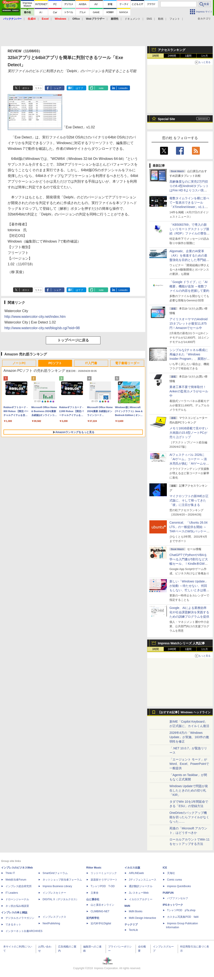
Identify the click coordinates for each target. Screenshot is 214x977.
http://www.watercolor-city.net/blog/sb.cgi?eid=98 (42, 328)
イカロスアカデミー (140, 899)
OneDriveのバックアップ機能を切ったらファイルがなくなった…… (189, 817)
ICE (165, 867)
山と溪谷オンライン (102, 904)
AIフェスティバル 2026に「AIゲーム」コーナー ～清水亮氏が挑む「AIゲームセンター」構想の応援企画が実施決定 (189, 463)
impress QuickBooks (179, 886)
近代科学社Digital (101, 923)
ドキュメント (132, 18)
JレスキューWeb (138, 892)
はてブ (79, 88)
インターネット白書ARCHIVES (23, 931)
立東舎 (94, 892)
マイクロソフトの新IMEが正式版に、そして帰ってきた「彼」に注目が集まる (189, 500)
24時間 (172, 55)
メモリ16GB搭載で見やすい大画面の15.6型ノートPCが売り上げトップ (188, 432)
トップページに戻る (73, 340)
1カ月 (204, 55)
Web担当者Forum (15, 879)
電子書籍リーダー (127, 363)
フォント (174, 18)
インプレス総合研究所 (18, 886)
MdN (127, 905)
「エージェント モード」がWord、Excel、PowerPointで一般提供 (189, 764)
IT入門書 (91, 363)
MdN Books (135, 911)
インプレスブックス (54, 916)
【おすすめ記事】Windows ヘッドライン (184, 712)
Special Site (166, 119)
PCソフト (55, 363)
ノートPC (19, 363)
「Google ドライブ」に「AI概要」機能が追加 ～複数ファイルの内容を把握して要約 (189, 286)
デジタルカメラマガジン (19, 917)
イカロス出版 (132, 867)
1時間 (155, 55)
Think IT (10, 873)
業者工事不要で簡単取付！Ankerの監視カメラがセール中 (188, 391)
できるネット (13, 924)
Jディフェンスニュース (142, 879)
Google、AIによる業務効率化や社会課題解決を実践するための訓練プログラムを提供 (189, 612)
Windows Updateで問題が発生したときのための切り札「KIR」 (188, 790)
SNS (149, 18)
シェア (57, 88)
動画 (160, 18)
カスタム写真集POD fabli (182, 916)
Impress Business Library (57, 886)
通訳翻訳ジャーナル (140, 886)
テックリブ (131, 924)
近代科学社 (92, 917)
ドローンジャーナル (17, 899)
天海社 (171, 873)
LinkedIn (123, 88)
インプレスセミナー (54, 892)
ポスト (25, 88)
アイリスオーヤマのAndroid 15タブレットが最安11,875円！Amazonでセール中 (188, 323)
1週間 (188, 55)
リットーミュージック (104, 873)
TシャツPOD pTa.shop (181, 910)
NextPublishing (51, 923)
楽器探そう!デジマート (104, 879)
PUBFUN (168, 892)
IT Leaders (11, 892)
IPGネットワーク (173, 904)
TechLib (133, 930)
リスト (38, 88)
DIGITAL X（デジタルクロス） (61, 899)
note (101, 88)
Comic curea (174, 879)
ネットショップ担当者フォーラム (62, 879)
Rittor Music (93, 867)
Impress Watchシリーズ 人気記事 (181, 643)
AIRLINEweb (136, 873)
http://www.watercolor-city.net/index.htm (35, 316)
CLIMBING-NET (100, 911)
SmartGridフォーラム (55, 873)
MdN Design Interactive (142, 917)
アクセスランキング (171, 50)
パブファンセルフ (177, 898)
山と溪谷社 (92, 899)
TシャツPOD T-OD (103, 886)
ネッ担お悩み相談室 (17, 905)
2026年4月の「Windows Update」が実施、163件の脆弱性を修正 (189, 737)
